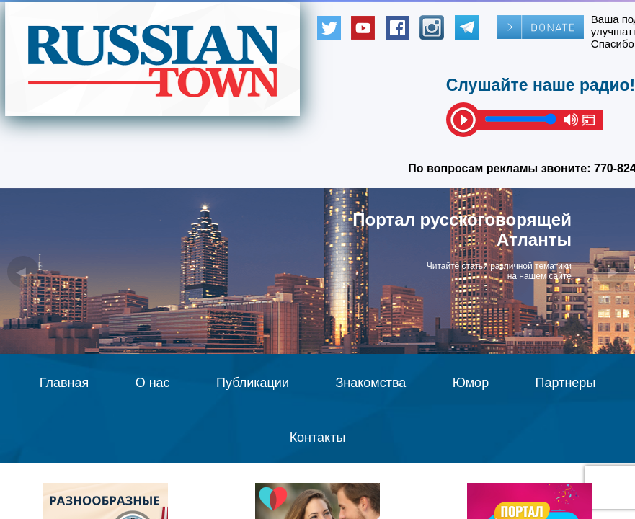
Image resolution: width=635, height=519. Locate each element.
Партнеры (566, 383)
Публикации (252, 383)
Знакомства (370, 383)
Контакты (318, 437)
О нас (153, 383)
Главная (64, 383)
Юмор (471, 383)
